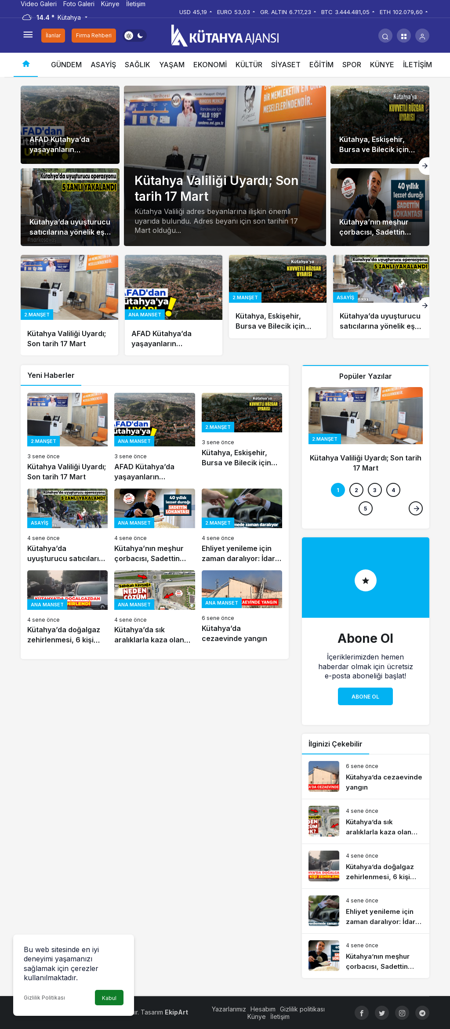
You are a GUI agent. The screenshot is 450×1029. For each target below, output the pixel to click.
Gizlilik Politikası (44, 997)
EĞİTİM (321, 64)
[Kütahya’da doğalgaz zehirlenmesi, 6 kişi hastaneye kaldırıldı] (67, 607)
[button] (404, 36)
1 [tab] (338, 490)
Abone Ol (365, 696)
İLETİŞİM (417, 64)
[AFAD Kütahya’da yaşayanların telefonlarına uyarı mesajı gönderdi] (70, 125)
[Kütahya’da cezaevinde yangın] (242, 607)
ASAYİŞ (103, 64)
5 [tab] (365, 508)
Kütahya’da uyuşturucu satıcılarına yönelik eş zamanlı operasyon (69, 231)
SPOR (351, 64)
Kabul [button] (109, 998)
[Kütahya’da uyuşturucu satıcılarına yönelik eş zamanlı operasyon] (70, 207)
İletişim (135, 3)
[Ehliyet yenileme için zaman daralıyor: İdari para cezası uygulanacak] (242, 526)
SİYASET (286, 64)
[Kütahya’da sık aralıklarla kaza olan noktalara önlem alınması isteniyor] (154, 607)
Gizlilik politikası (302, 1009)
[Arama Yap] (385, 36)
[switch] (135, 35)
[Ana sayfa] (26, 65)
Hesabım (263, 1009)
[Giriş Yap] (422, 36)
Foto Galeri (78, 3)
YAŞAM (172, 64)
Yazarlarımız (229, 1009)
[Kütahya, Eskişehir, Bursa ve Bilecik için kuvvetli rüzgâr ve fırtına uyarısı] (379, 125)
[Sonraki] (423, 166)
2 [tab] (356, 490)
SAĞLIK (137, 64)
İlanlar (53, 35)
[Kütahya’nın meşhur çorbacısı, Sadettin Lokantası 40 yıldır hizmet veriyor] (379, 207)
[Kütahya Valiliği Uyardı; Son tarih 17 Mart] (69, 305)
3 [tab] (374, 490)
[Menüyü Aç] (28, 36)
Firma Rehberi (94, 35)
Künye (110, 3)
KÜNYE (382, 64)
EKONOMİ (210, 64)
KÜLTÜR (249, 64)
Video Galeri (39, 3)
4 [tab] (393, 490)
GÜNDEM (66, 64)
